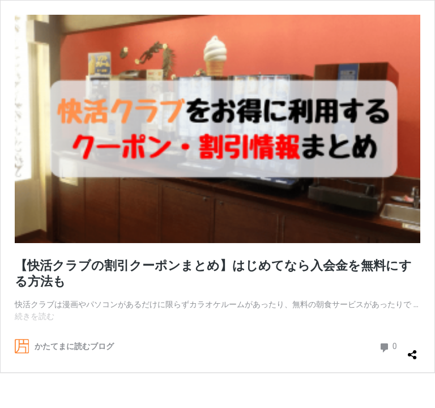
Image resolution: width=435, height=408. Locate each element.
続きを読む (34, 316)
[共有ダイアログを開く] (412, 350)
